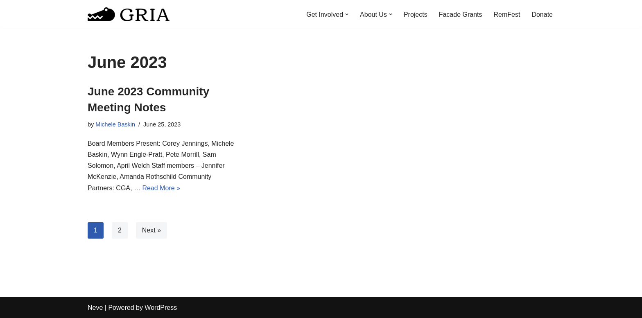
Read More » (161, 188)
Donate (542, 14)
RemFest (507, 14)
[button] (346, 14)
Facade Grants (460, 14)
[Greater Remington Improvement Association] (129, 14)
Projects (415, 14)
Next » (151, 230)
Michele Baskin (115, 124)
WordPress (161, 307)
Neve (95, 307)
